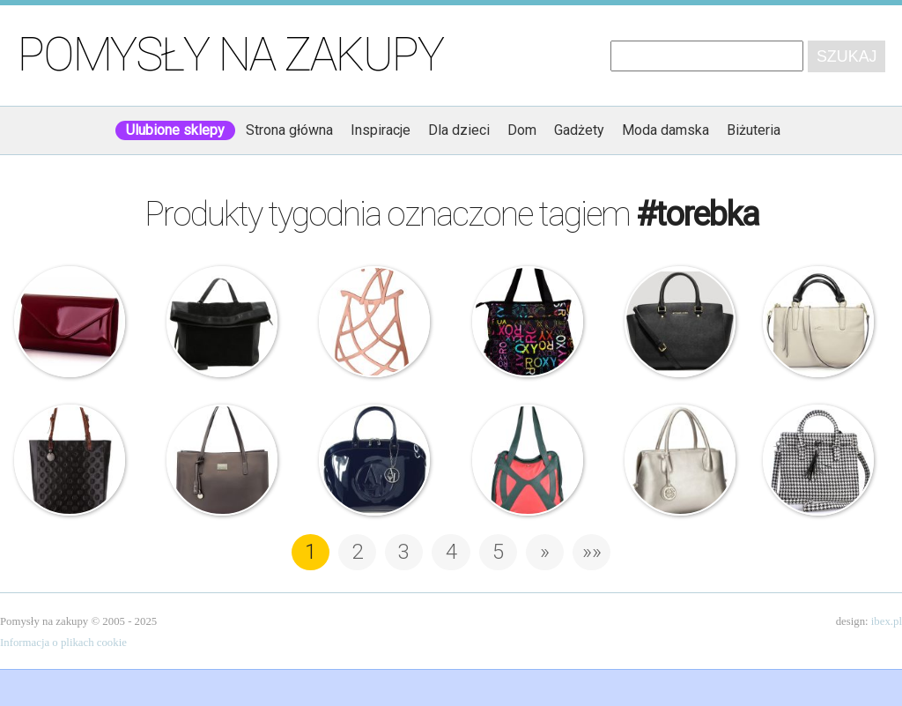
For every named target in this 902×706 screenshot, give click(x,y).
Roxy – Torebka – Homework (527, 321)
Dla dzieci (459, 130)
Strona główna (289, 130)
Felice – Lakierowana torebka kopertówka (69, 321)
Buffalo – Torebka (818, 460)
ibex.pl (886, 621)
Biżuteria (753, 130)
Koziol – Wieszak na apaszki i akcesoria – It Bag (374, 321)
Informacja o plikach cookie (63, 642)
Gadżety (579, 130)
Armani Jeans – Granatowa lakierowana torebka (374, 460)
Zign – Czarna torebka (221, 321)
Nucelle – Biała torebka (818, 321)
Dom (521, 130)
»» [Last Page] (592, 551)
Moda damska (665, 130)
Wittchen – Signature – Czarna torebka (69, 460)
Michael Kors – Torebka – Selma (680, 321)
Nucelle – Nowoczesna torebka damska (680, 460)
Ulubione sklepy (175, 130)
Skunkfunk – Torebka (527, 460)
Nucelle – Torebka (221, 460)
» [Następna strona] (545, 551)
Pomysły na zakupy (230, 54)
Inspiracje (380, 130)
